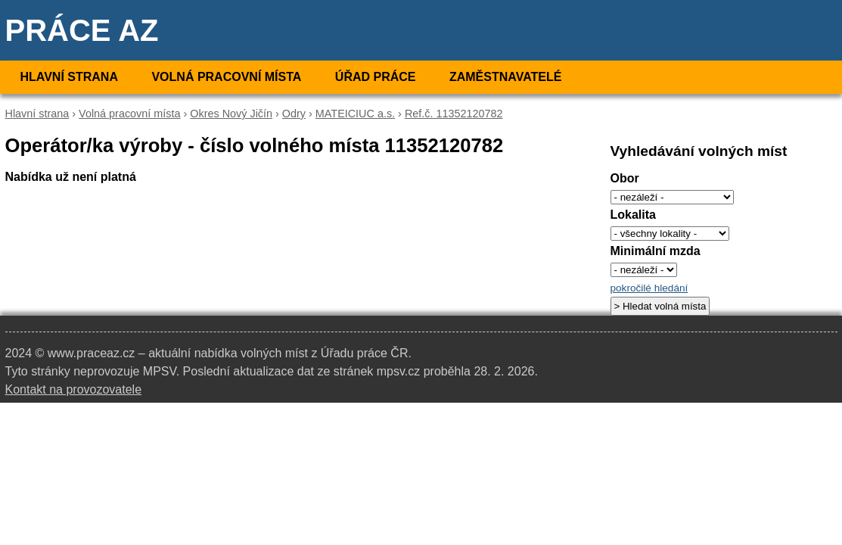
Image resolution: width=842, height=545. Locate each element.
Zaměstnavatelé (505, 76)
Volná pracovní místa (226, 76)
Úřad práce (375, 76)
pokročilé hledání (649, 288)
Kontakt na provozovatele (73, 389)
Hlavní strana (69, 76)
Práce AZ (82, 30)
